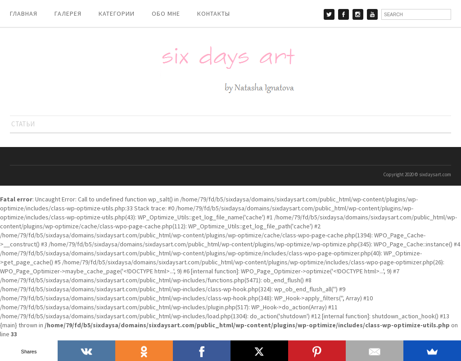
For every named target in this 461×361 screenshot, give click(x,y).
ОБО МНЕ (166, 13)
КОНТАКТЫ (213, 13)
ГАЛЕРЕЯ (67, 13)
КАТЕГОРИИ (117, 13)
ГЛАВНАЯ (23, 13)
